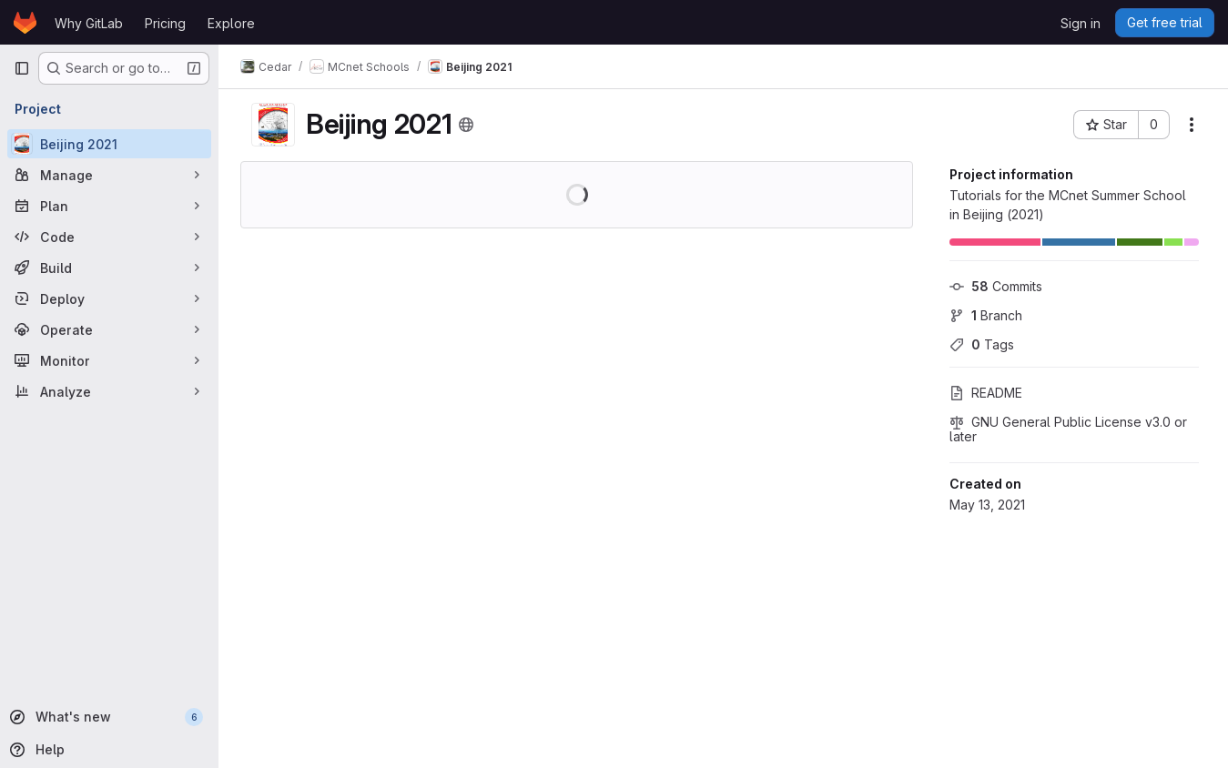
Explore (231, 23)
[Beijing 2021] (109, 143)
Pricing (165, 23)
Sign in (1081, 23)
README (985, 392)
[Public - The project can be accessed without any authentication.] (466, 124)
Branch (985, 315)
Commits (995, 286)
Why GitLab (89, 23)
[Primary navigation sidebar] (21, 68)
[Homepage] (25, 22)
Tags (981, 344)
